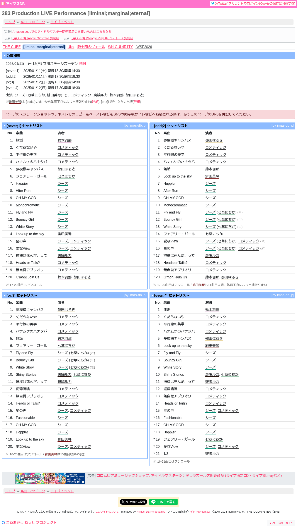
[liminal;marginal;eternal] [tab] (44, 47)
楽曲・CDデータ (32, 22)
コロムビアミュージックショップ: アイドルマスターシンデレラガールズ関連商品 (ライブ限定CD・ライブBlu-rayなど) (189, 475)
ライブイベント (62, 22)
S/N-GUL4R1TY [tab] (120, 47)
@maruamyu (157, 511)
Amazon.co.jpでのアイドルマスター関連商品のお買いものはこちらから (62, 31)
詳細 (82, 63)
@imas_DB (143, 511)
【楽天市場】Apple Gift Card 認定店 (35, 38)
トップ (10, 22)
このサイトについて (107, 511)
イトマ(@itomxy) (200, 511)
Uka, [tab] (71, 47)
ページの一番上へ (281, 523)
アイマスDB (15, 4)
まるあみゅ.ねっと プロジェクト (31, 522)
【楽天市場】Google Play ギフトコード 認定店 (102, 38)
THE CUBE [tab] (12, 47)
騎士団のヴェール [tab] (91, 47)
